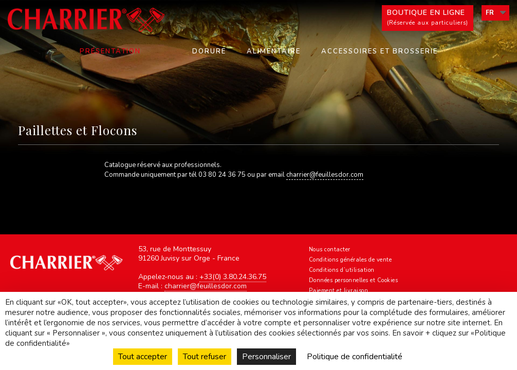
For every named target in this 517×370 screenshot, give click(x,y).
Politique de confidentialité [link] (354, 356)
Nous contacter (329, 249)
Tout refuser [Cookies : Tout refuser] (204, 356)
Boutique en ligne (427, 18)
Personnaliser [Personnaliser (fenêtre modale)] (266, 356)
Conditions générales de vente (350, 260)
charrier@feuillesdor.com (324, 174)
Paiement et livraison (338, 290)
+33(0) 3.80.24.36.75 (232, 277)
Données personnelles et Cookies (353, 280)
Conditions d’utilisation (342, 270)
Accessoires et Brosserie (379, 51)
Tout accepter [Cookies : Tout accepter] (142, 356)
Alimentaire (274, 51)
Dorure (209, 51)
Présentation (110, 51)
